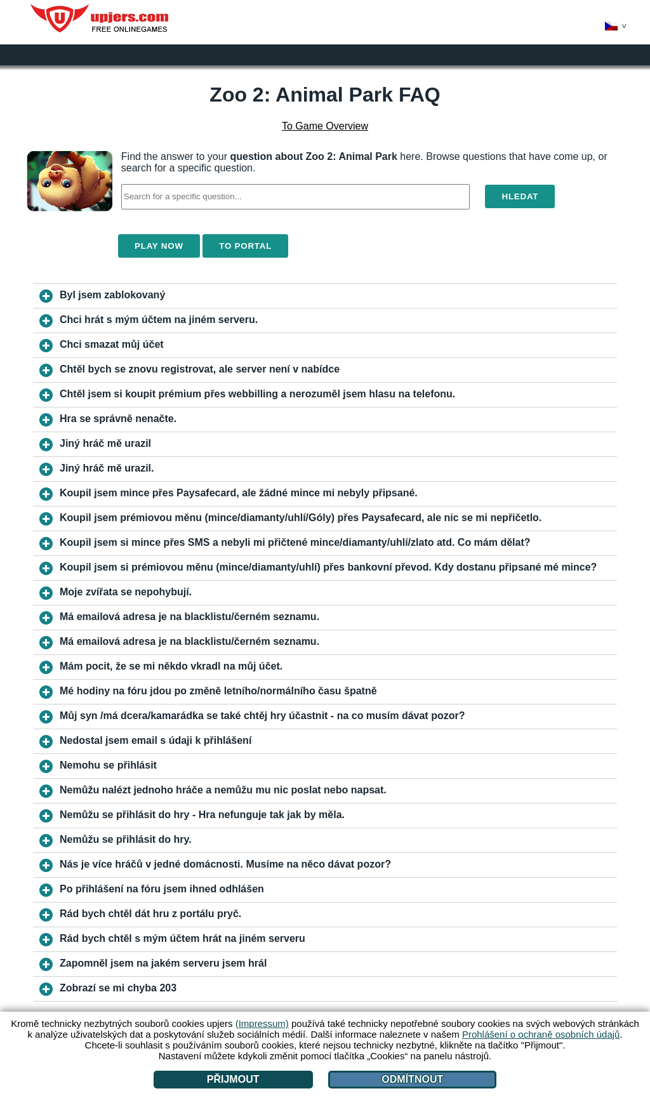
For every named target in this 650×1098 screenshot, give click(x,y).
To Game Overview (325, 126)
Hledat (519, 196)
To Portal (245, 246)
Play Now (159, 246)
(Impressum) (262, 1023)
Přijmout (233, 1079)
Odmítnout (412, 1079)
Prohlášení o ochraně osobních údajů (541, 1034)
